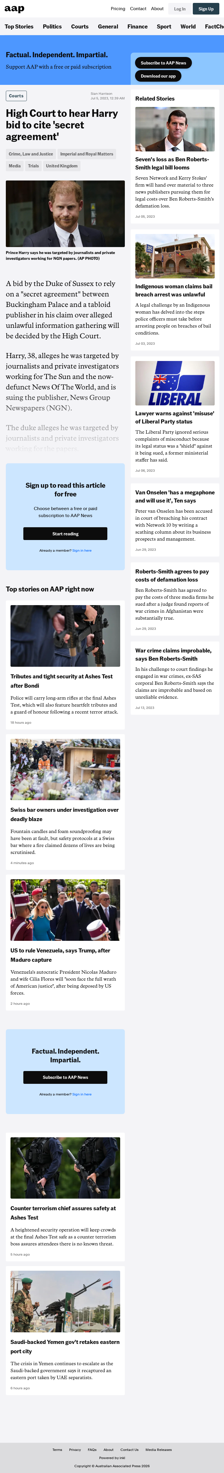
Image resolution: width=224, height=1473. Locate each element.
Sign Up (206, 9)
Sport (164, 26)
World (188, 26)
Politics (52, 26)
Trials (33, 166)
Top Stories (19, 26)
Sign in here (82, 550)
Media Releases (159, 1450)
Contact (138, 8)
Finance (137, 26)
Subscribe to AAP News (163, 63)
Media (15, 166)
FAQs (92, 1450)
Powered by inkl (112, 1458)
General (108, 26)
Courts (80, 26)
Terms (57, 1450)
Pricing (118, 8)
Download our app (158, 76)
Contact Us (129, 1450)
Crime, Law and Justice (31, 154)
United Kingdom (62, 166)
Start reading (65, 534)
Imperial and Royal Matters (86, 154)
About (157, 8)
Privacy (75, 1450)
